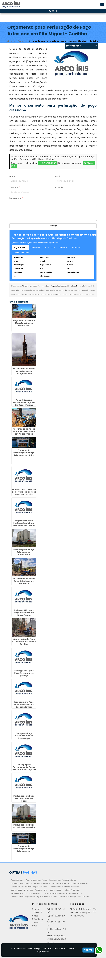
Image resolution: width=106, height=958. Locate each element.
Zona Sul (63, 248)
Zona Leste (75, 248)
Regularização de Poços (36, 880)
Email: (58, 176)
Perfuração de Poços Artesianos (62, 880)
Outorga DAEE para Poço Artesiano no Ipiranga (24, 673)
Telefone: (14, 187)
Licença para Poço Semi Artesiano (64, 890)
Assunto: (60, 187)
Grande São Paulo (21, 253)
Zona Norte (35, 248)
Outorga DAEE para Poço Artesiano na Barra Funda (24, 613)
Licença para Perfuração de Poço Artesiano (29, 890)
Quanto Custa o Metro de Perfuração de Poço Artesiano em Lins (24, 492)
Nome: (13, 176)
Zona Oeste (50, 248)
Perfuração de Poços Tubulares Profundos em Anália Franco (24, 432)
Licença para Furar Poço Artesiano (64, 887)
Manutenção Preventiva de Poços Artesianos (63, 894)
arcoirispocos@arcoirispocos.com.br (56, 939)
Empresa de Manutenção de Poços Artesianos (30, 884)
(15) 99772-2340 (48, 163)
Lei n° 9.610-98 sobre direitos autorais (79, 295)
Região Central (20, 248)
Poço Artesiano (17, 880)
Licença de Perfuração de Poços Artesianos (29, 887)
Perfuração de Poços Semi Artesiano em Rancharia (24, 581)
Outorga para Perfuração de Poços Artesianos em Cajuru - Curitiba (24, 769)
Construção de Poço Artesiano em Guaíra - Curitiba (24, 642)
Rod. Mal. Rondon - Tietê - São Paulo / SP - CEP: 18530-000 (83, 913)
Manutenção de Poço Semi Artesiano (26, 894)
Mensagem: (16, 198)
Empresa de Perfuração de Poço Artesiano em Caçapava (24, 850)
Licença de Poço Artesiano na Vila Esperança (24, 736)
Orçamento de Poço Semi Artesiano (74, 897)
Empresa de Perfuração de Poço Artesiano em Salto (24, 453)
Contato (38, 919)
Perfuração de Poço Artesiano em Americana (24, 552)
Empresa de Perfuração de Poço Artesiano (70, 884)
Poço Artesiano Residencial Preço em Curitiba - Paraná (24, 403)
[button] (102, 4)
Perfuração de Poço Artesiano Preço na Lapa (24, 799)
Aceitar (88, 950)
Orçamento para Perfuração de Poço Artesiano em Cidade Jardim (24, 525)
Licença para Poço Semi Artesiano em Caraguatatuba (24, 705)
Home (37, 909)
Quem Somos (37, 914)
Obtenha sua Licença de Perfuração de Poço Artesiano (34, 897)
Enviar (53, 226)
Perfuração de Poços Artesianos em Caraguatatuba (24, 371)
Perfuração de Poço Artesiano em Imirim (24, 826)
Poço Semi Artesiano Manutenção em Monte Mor (24, 323)
